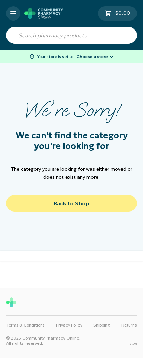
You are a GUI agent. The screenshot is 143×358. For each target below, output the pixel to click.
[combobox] (71, 35)
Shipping (101, 325)
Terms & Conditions (25, 325)
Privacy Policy (69, 325)
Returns (129, 325)
